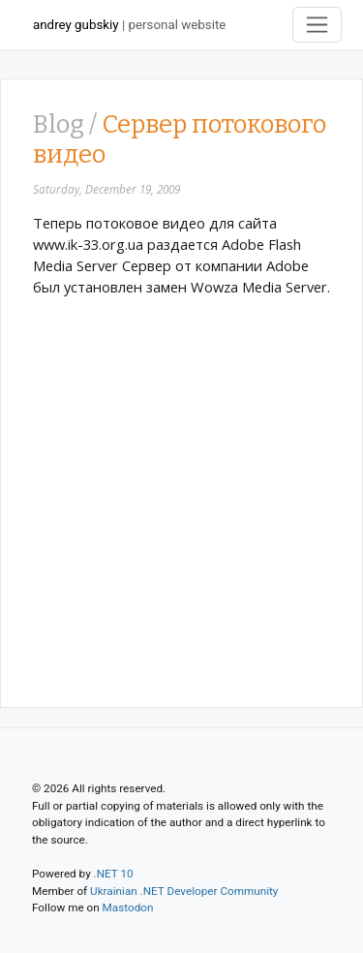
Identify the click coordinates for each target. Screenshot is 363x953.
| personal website (129, 24)
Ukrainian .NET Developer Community (184, 891)
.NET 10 (114, 873)
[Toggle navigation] (317, 25)
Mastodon (128, 907)
